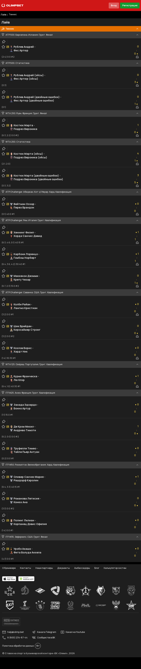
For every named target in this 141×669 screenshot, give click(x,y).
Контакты (25, 568)
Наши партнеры (44, 568)
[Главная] (12, 5)
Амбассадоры (82, 568)
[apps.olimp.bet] (9, 578)
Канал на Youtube (73, 632)
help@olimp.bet (13, 632)
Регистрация (129, 5)
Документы (63, 568)
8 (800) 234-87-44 (15, 637)
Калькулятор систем (115, 568)
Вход (114, 5)
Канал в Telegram (44, 632)
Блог (96, 568)
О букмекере (9, 568)
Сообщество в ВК (43, 637)
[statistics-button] (137, 56)
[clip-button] (3, 41)
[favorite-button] (3, 47)
